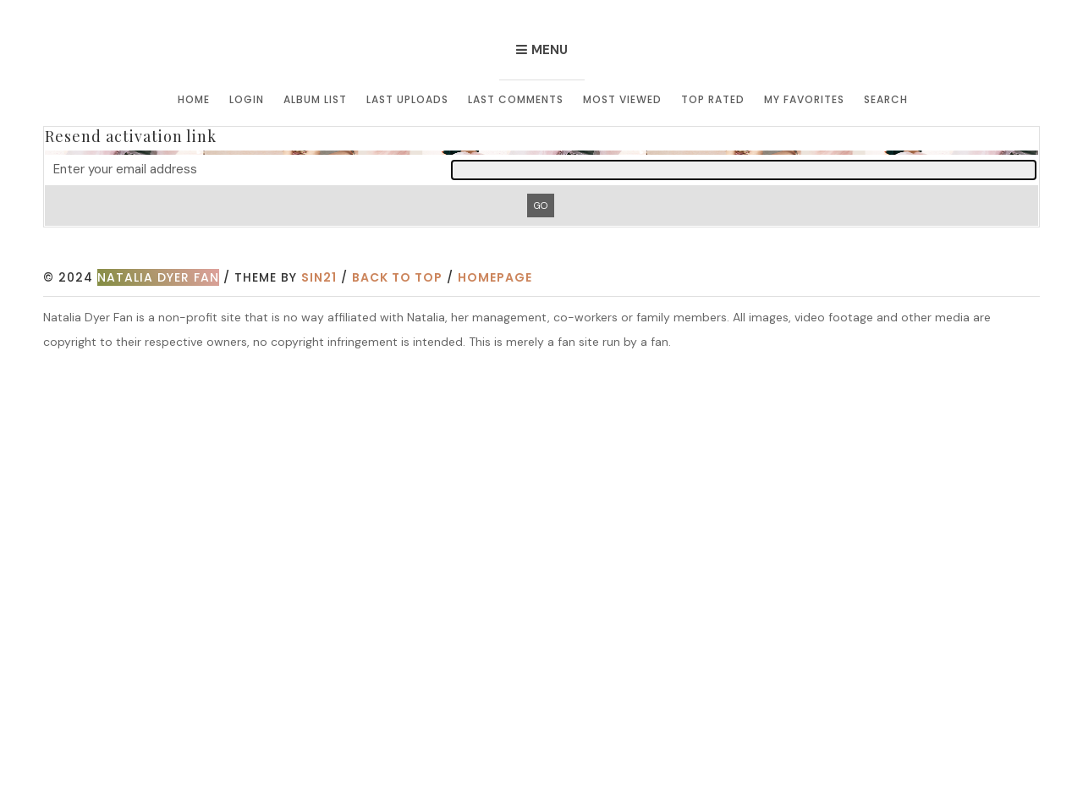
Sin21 (319, 277)
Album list (315, 99)
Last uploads (407, 99)
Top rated (713, 99)
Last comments (515, 99)
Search (886, 99)
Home (194, 99)
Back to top (397, 277)
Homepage (495, 277)
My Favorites (804, 99)
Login (246, 99)
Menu (549, 49)
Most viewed (622, 99)
